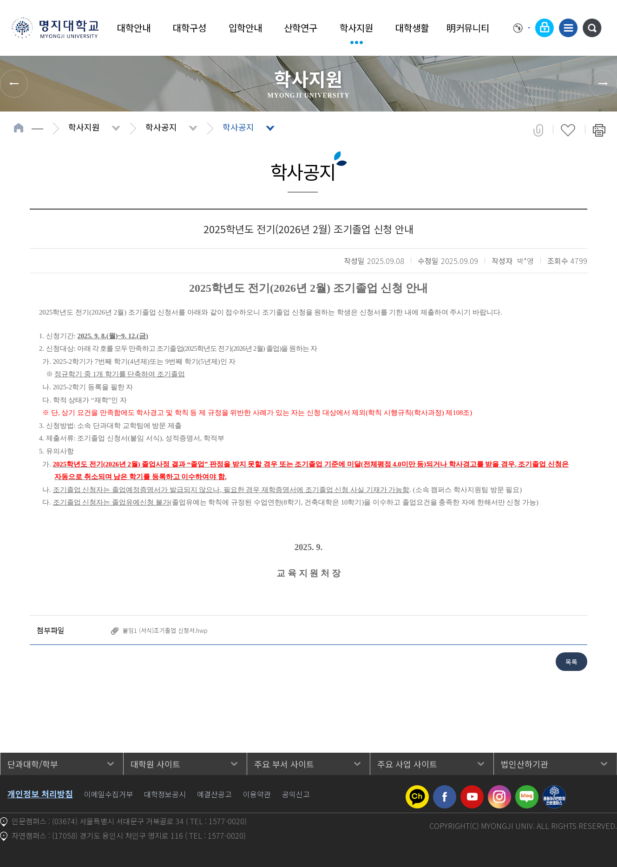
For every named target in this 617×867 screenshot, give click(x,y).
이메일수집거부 (108, 794)
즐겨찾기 (568, 130)
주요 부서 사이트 (284, 764)
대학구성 (189, 27)
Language (521, 28)
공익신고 (296, 794)
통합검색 (592, 28)
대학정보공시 (165, 794)
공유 (538, 130)
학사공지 (161, 127)
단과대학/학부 (32, 764)
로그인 (544, 28)
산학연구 (300, 27)
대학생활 (412, 27)
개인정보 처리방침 (40, 794)
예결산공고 (214, 794)
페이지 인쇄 (599, 130)
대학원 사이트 (155, 764)
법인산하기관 (524, 764)
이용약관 (257, 794)
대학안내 (134, 27)
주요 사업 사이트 (407, 764)
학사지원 (356, 27)
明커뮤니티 (467, 27)
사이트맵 (568, 28)
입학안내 (245, 27)
